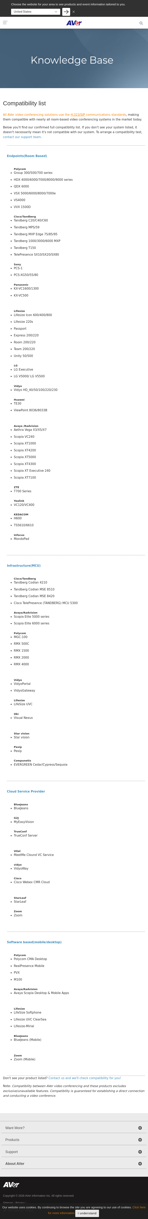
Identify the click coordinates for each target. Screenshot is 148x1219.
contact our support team (22, 137)
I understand (87, 1213)
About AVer (14, 1164)
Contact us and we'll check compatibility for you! (85, 1078)
